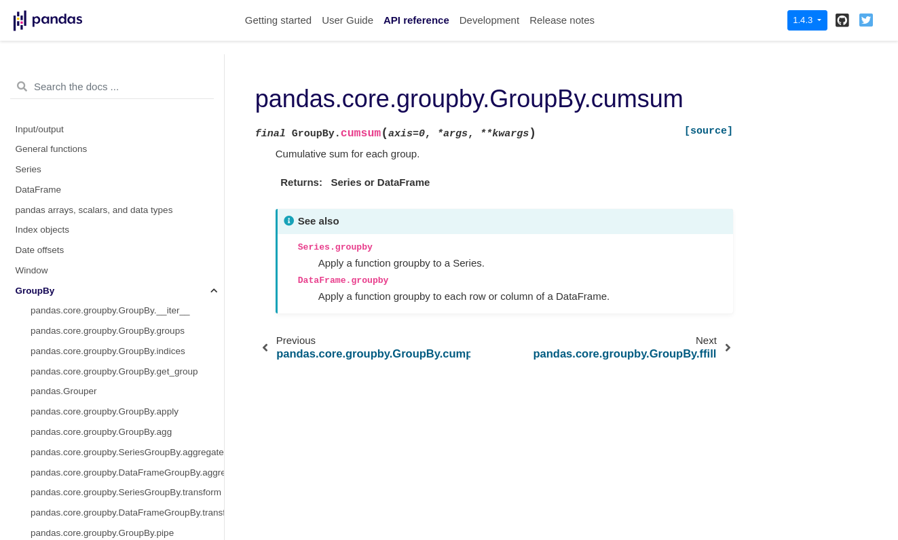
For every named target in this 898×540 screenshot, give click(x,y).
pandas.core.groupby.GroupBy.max (102, 274)
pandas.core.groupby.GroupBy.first (101, 213)
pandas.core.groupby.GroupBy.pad (101, 415)
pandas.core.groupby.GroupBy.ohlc (102, 395)
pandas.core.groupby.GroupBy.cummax (111, 112)
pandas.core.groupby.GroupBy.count (105, 72)
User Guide (347, 20)
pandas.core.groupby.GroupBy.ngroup (108, 354)
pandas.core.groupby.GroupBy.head (104, 234)
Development (489, 20)
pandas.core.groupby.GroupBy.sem (102, 516)
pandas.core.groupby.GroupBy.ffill (99, 193)
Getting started (278, 20)
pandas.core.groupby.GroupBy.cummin (110, 133)
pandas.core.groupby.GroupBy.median (109, 314)
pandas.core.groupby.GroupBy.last (101, 254)
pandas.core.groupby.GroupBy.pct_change (117, 476)
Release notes (562, 20)
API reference (416, 20)
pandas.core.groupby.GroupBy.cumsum (117, 173)
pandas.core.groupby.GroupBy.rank (102, 455)
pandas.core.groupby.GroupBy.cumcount (113, 92)
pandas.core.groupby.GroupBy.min (101, 335)
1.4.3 (804, 20)
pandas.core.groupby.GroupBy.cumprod (111, 153)
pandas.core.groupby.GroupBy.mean (105, 294)
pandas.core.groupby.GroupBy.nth (100, 375)
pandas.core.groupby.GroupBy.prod (103, 435)
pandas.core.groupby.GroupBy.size (102, 496)
